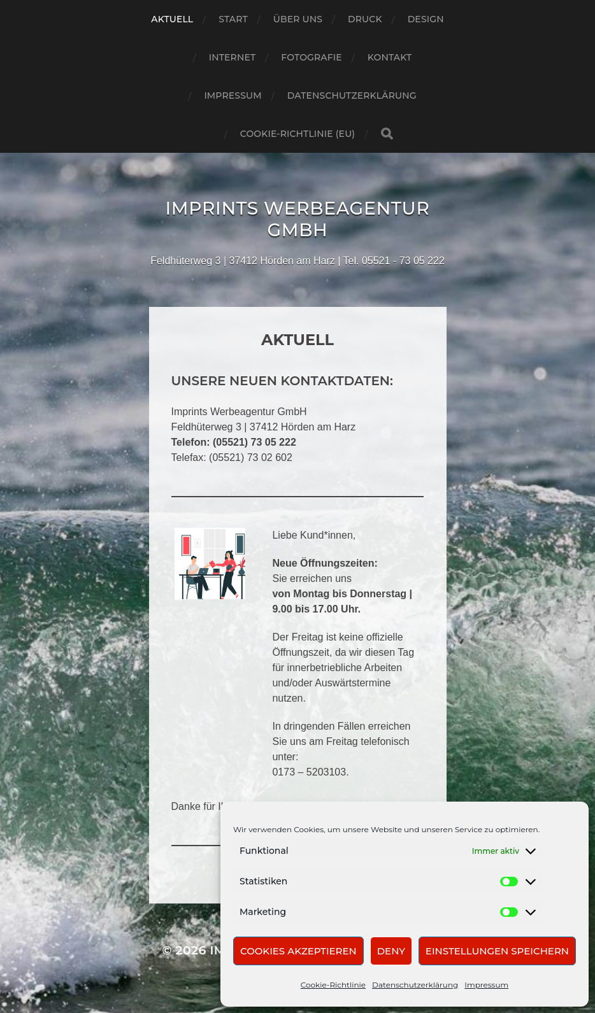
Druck (365, 19)
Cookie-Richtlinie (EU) (297, 133)
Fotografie (311, 57)
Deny (391, 951)
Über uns (297, 19)
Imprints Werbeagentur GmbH (297, 219)
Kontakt (390, 57)
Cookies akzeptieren (298, 951)
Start (233, 19)
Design (426, 19)
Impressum (486, 984)
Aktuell (172, 19)
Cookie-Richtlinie (333, 984)
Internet (232, 57)
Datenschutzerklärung (415, 984)
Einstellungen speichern (497, 951)
